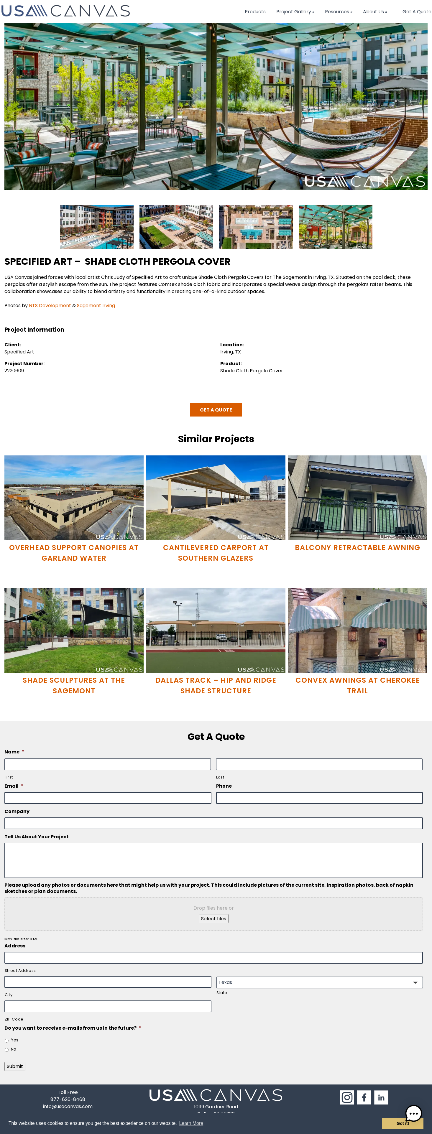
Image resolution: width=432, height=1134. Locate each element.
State (221, 992)
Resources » (338, 11)
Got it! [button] (403, 1123)
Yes (14, 1040)
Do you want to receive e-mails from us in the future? (73, 1028)
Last (220, 777)
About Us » (375, 11)
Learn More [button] (191, 1123)
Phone (224, 786)
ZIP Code (14, 1019)
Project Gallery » (295, 11)
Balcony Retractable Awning (357, 547)
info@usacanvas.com (68, 1106)
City (9, 995)
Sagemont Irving (96, 305)
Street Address (20, 970)
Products (255, 11)
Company (16, 812)
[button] (413, 1114)
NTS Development (50, 305)
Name (14, 752)
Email (14, 786)
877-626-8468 (67, 1099)
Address (14, 946)
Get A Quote (417, 11)
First (9, 777)
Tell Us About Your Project (36, 837)
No (13, 1049)
